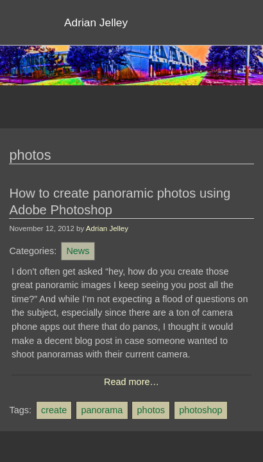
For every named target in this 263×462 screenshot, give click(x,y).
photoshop (200, 410)
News (77, 251)
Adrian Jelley (107, 228)
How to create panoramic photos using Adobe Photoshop (119, 201)
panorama (102, 410)
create (54, 410)
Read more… (131, 382)
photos (151, 410)
